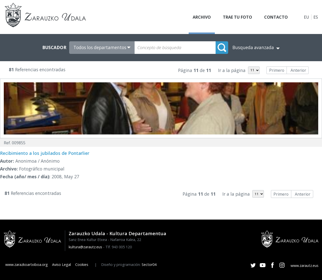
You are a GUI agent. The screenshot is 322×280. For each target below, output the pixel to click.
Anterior (298, 70)
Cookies (81, 264)
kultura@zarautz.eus (85, 246)
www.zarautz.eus (304, 265)
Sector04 (149, 264)
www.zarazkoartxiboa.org (26, 264)
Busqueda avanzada (253, 47)
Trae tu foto (237, 17)
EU (306, 17)
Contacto (276, 17)
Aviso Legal (61, 264)
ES (315, 17)
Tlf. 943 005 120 (118, 246)
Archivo (202, 17)
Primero (276, 70)
